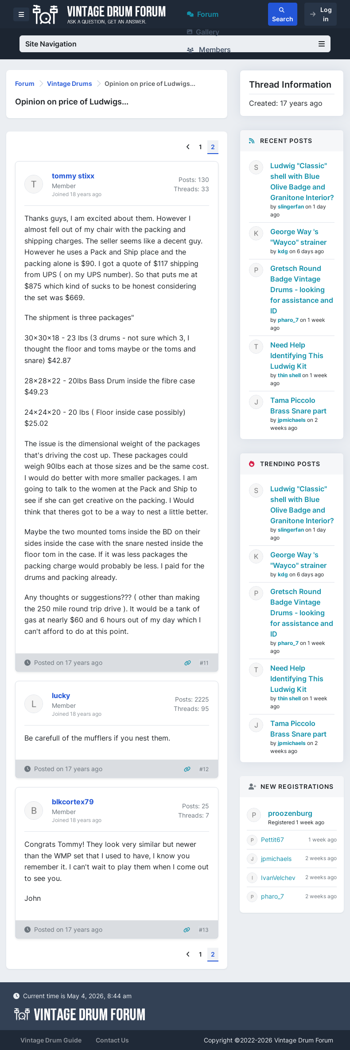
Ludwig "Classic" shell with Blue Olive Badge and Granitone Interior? (302, 181)
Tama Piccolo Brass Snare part (298, 405)
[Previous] (188, 147)
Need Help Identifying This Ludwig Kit (296, 355)
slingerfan (291, 206)
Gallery (203, 31)
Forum (202, 14)
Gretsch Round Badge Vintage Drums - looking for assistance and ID (301, 289)
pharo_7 (289, 320)
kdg (283, 251)
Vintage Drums (69, 83)
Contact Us (112, 1040)
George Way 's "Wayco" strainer (298, 237)
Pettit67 (272, 839)
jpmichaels (292, 420)
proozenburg (290, 813)
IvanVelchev (278, 877)
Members (209, 49)
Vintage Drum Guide (51, 1040)
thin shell (290, 375)
